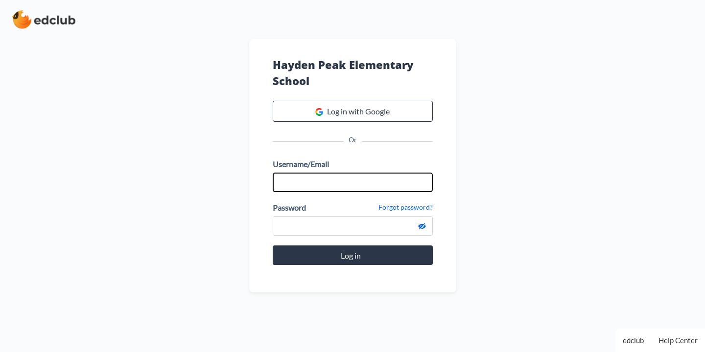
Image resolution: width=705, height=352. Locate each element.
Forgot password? (405, 207)
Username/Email (301, 164)
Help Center (678, 340)
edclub (633, 340)
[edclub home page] (43, 19)
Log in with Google (352, 111)
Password (289, 207)
